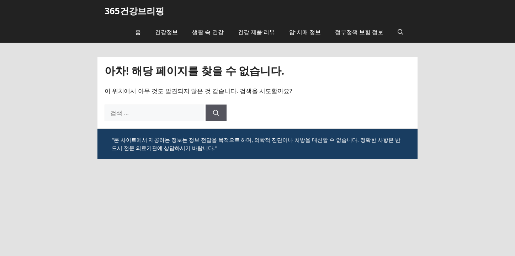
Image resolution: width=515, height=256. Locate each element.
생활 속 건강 (207, 32)
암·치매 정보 (305, 32)
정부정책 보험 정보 (359, 32)
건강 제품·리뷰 (256, 32)
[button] (400, 32)
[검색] (216, 113)
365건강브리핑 (134, 11)
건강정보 (166, 32)
